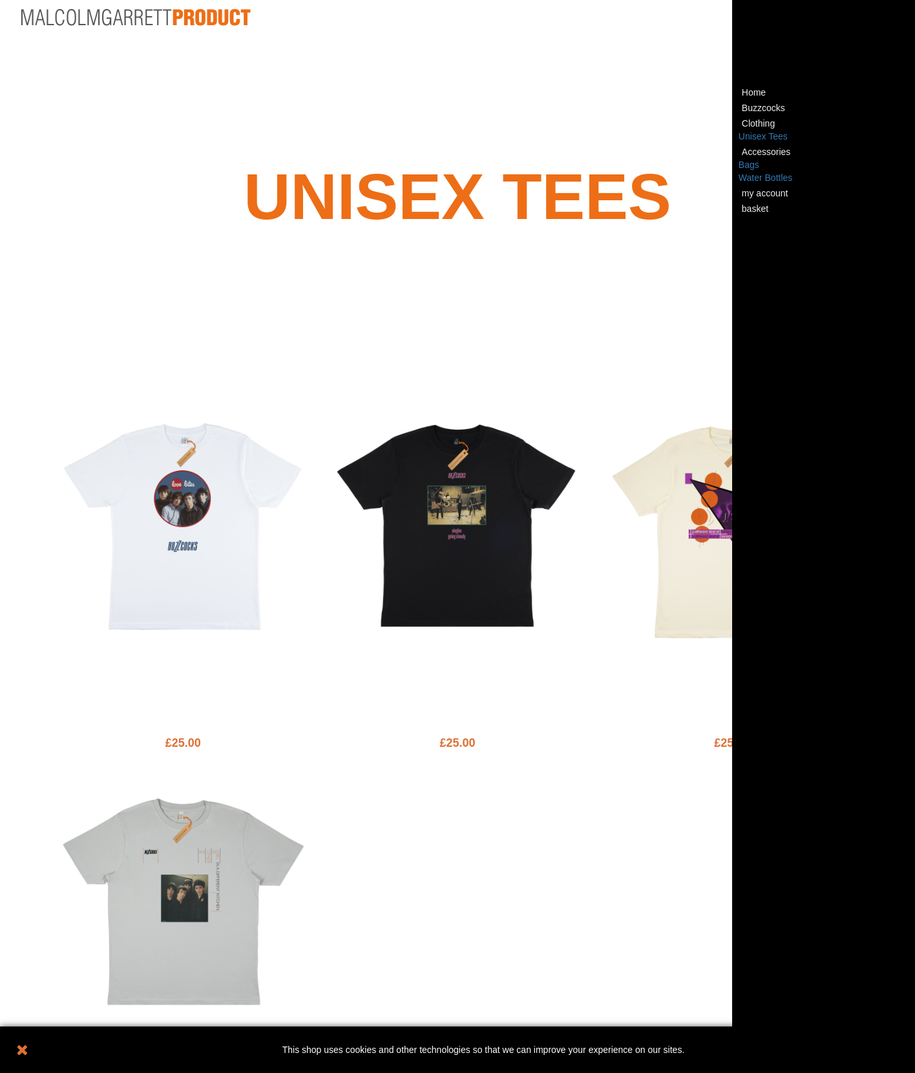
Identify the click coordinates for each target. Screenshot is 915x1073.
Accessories (766, 152)
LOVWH (183, 683)
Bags (749, 165)
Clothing (758, 123)
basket (755, 208)
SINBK (457, 683)
